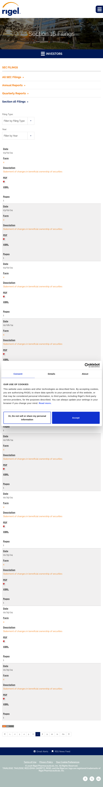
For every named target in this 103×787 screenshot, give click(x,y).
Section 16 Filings (13, 101)
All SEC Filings (11, 77)
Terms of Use (30, 762)
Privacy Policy (46, 762)
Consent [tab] (17, 374)
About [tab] (85, 374)
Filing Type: (7, 114)
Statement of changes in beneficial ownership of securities (32, 171)
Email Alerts (42, 751)
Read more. (45, 403)
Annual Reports (12, 85)
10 (52, 734)
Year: (4, 129)
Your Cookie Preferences (67, 762)
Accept (76, 417)
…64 (63, 734)
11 (57, 734)
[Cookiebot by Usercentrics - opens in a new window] (87, 365)
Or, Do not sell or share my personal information (27, 418)
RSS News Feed (62, 751)
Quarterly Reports (14, 93)
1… (10, 734)
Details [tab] (51, 374)
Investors (51, 54)
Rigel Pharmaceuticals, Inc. (46, 766)
